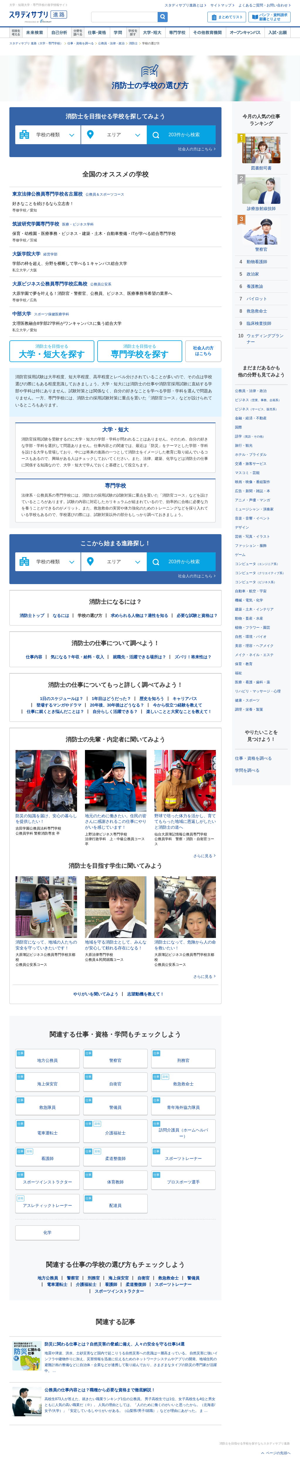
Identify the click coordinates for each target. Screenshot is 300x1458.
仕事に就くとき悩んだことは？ (55, 711)
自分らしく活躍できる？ (115, 711)
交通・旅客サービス (251, 464)
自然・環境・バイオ (251, 637)
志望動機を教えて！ (145, 994)
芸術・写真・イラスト (252, 536)
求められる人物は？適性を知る (139, 615)
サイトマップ (220, 5)
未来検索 (34, 32)
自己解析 (59, 32)
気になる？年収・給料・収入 (77, 657)
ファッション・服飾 (251, 546)
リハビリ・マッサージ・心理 (258, 691)
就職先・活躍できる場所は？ (139, 657)
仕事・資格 (97, 32)
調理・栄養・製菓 (249, 709)
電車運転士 (57, 1284)
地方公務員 (48, 1278)
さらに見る (202, 856)
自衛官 (143, 1278)
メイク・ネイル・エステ (254, 655)
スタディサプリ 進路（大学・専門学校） (36, 43)
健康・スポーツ (247, 700)
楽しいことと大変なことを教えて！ (179, 711)
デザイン (242, 527)
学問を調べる (247, 770)
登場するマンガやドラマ (58, 705)
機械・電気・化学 (249, 600)
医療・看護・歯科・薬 (252, 682)
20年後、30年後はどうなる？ (117, 705)
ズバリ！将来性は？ (193, 657)
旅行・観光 (244, 445)
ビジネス (258, 400)
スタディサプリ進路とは (184, 5)
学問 (118, 32)
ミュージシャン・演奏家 (254, 509)
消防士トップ (32, 615)
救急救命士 (168, 1278)
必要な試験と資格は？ (197, 615)
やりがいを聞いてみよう (95, 994)
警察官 (73, 1278)
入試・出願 (278, 32)
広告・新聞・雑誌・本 (252, 491)
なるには (61, 615)
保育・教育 (244, 664)
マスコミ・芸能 (247, 473)
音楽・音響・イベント (252, 518)
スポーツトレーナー (173, 1284)
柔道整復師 (136, 1284)
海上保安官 (118, 1278)
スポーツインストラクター (119, 1291)
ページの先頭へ (278, 1453)
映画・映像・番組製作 (252, 482)
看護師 (111, 1284)
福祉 (238, 673)
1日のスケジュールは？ (61, 698)
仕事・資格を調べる (80, 43)
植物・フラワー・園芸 (252, 627)
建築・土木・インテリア (254, 609)
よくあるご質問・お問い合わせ (263, 5)
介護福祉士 (86, 1284)
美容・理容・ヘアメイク (254, 646)
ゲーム (240, 555)
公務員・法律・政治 (111, 43)
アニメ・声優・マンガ (252, 500)
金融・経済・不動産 (251, 418)
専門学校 (177, 32)
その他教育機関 (207, 32)
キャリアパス (185, 698)
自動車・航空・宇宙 (251, 591)
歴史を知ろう (151, 698)
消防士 (133, 43)
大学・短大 (152, 32)
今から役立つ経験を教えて (177, 705)
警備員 (193, 1278)
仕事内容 (34, 657)
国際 (238, 427)
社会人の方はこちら (195, 149)
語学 (250, 436)
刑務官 (94, 1278)
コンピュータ (257, 564)
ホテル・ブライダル (251, 455)
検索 (163, 17)
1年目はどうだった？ (111, 698)
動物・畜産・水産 (249, 618)
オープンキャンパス (245, 32)
